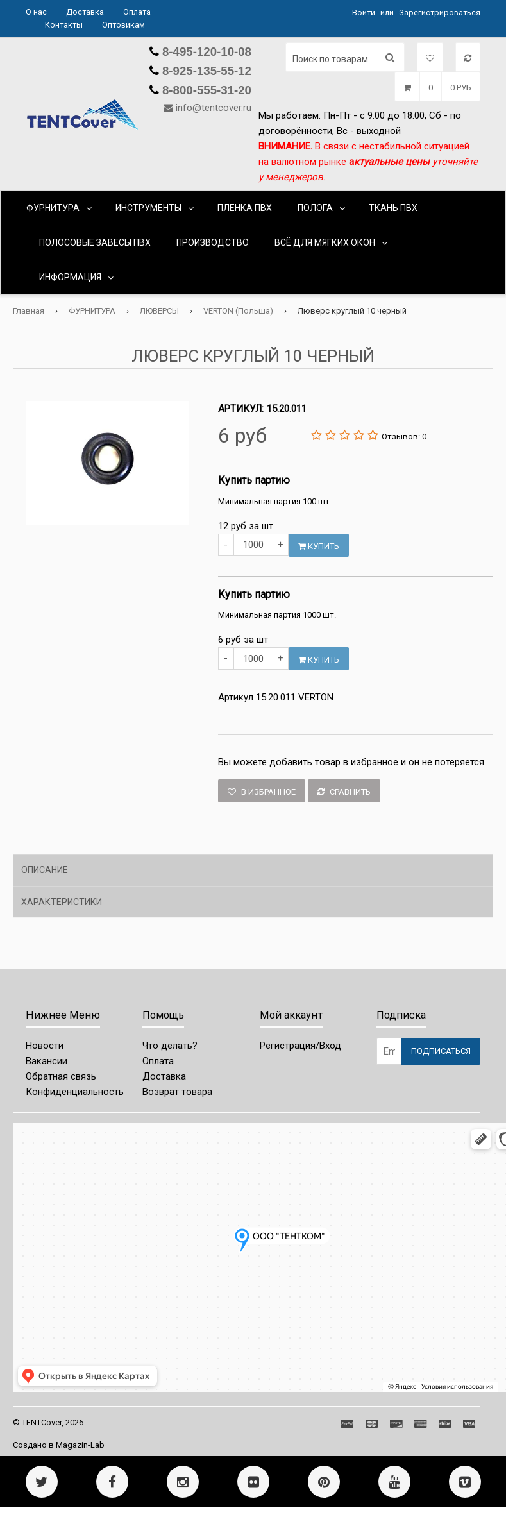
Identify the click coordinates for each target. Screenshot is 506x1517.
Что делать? (170, 1045)
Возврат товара (177, 1091)
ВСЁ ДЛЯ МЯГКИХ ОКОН (324, 242)
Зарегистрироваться (439, 12)
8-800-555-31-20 (205, 90)
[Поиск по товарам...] (345, 57)
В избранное (262, 792)
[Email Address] (388, 1051)
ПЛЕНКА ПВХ (244, 208)
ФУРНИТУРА (53, 208)
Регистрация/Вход (300, 1045)
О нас (36, 12)
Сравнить (344, 792)
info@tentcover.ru (213, 108)
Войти (363, 12)
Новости (44, 1045)
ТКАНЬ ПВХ (393, 208)
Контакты (64, 25)
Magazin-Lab (80, 1445)
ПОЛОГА (315, 208)
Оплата (137, 12)
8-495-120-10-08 (205, 51)
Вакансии (46, 1061)
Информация (70, 277)
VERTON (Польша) (238, 311)
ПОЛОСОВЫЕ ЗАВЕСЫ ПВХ (95, 242)
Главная (28, 311)
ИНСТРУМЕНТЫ (148, 208)
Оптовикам (123, 25)
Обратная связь (61, 1076)
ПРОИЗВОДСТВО (212, 242)
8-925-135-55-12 (205, 71)
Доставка (85, 12)
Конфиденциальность (75, 1091)
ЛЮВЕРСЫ (159, 311)
